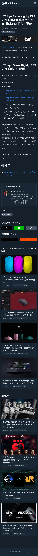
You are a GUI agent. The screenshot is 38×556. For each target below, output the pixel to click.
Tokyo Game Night (9, 47)
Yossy (13, 191)
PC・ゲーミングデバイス (8, 31)
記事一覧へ (21, 191)
